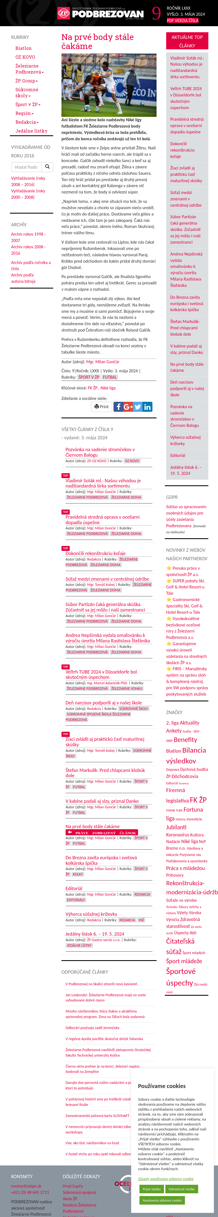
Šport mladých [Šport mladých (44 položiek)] (193, 953)
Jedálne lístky (31, 131)
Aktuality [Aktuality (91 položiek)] (189, 722)
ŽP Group (26, 81)
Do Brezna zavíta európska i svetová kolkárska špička (186, 304)
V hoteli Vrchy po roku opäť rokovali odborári (100, 1154)
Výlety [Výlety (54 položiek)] (182, 912)
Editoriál (177, 455)
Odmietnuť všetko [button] (182, 1189)
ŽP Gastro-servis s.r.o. (103, 940)
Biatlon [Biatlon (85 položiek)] (173, 751)
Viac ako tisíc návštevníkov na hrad (92, 1143)
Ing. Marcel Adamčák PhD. (107, 683)
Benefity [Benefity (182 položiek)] (185, 739)
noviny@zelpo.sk (26, 1186)
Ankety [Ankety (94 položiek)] (174, 730)
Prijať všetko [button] (152, 1189)
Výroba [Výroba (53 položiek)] (195, 912)
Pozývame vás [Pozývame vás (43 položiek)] (190, 854)
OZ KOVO (25, 57)
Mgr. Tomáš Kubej (101, 584)
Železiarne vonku (126, 688)
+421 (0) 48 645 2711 (30, 1192)
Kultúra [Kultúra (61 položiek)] (197, 835)
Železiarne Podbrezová (29, 69)
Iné (141, 920)
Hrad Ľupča (73, 1186)
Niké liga (108, 388)
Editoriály (76, 900)
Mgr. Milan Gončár (102, 361)
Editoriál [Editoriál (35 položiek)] (172, 783)
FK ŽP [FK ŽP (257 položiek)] (198, 799)
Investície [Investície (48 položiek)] (194, 819)
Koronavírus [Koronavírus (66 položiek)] (177, 835)
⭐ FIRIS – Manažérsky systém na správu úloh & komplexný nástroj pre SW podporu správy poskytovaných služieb (187, 681)
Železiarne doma (126, 497)
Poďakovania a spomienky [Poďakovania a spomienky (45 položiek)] (187, 860)
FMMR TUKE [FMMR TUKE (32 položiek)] (174, 810)
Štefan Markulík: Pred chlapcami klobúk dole (185, 328)
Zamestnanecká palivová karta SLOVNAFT (98, 1115)
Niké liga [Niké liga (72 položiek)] (189, 841)
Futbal (110, 377)
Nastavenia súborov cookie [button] (162, 1200)
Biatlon (23, 48)
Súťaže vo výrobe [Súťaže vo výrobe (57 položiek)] (181, 900)
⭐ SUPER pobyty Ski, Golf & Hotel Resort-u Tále (185, 587)
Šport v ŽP (28, 104)
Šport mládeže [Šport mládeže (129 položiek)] (184, 961)
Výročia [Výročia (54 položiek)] (172, 919)
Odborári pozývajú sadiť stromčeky (92, 1027)
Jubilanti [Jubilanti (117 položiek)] (176, 827)
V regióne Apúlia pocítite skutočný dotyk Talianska (104, 1038)
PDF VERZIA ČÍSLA (183, 20)
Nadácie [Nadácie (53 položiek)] (173, 841)
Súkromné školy (26, 92)
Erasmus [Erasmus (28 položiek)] (184, 783)
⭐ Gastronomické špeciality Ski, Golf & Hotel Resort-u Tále (184, 606)
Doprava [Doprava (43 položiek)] (172, 769)
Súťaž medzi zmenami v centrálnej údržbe (186, 199)
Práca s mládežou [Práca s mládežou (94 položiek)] (185, 868)
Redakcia (27, 122)
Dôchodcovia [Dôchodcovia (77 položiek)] (185, 776)
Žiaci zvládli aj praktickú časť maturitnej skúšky (186, 174)
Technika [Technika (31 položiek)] (171, 907)
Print (102, 406)
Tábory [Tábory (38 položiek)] (183, 907)
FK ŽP (92, 388)
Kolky (78, 874)
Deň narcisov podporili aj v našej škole (187, 388)
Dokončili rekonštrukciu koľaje (182, 150)
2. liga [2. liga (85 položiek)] (172, 723)
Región (24, 113)
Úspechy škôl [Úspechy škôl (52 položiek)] (185, 932)
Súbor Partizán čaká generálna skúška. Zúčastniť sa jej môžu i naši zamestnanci (185, 229)
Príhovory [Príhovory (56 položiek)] (175, 875)
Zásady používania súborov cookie (166, 1178)
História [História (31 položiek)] (180, 819)
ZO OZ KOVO (96, 461)
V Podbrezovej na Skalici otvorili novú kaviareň (101, 984)
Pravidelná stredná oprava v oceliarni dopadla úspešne (187, 125)
